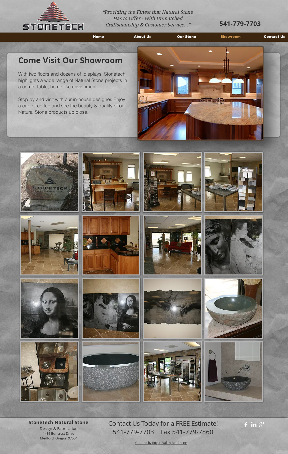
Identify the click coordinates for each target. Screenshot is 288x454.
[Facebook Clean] (246, 424)
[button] (200, 93)
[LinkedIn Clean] (253, 424)
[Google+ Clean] (261, 424)
